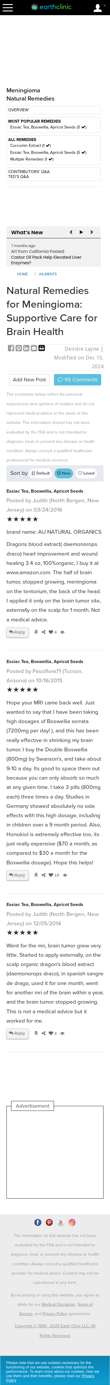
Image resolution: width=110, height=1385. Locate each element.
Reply (17, 632)
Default (40, 473)
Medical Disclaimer (58, 1304)
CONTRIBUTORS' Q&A (29, 171)
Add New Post (29, 379)
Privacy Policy (55, 1313)
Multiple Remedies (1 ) (31, 159)
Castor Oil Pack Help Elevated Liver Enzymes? (46, 260)
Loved (86, 473)
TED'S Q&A (18, 176)
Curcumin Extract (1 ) (30, 145)
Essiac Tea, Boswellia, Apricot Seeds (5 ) (48, 127)
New (63, 473)
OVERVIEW (18, 110)
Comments (77, 379)
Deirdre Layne (82, 349)
